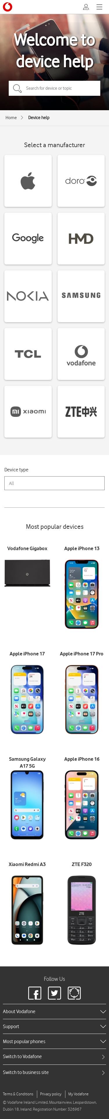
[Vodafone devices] (81, 354)
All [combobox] (11, 483)
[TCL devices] (28, 354)
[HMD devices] (81, 239)
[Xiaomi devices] (28, 412)
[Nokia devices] (28, 296)
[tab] (54, 1056)
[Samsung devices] (81, 296)
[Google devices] (28, 239)
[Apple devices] (28, 181)
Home (11, 117)
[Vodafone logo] (7, 7)
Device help (38, 117)
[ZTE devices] (81, 412)
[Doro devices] (81, 181)
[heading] (54, 1011)
